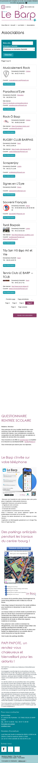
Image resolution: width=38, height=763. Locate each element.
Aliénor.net (21, 761)
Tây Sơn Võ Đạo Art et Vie (17, 253)
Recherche (29, 7)
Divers (19, 187)
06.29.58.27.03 (11, 97)
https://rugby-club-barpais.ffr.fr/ (21, 149)
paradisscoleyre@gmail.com (18, 105)
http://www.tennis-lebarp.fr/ (20, 286)
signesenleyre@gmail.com (17, 191)
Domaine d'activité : (10, 46)
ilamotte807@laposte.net (17, 214)
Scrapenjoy (10, 163)
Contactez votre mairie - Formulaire (13, 758)
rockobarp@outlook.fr (16, 128)
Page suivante (22, 307)
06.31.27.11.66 (11, 168)
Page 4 (21, 303)
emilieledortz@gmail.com (17, 172)
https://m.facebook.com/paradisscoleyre (15, 103)
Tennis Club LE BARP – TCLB (18, 275)
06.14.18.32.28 (19, 231)
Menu (8, 7)
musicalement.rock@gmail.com (19, 80)
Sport (19, 143)
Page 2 (7, 303)
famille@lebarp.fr (30, 442)
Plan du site (17, 756)
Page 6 (13, 307)
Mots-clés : (7, 43)
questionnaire (24, 440)
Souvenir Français (15, 203)
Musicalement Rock (16, 68)
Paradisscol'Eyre (14, 92)
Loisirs (19, 166)
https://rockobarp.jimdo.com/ (20, 126)
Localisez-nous (5, 726)
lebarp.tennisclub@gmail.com (18, 288)
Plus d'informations (9, 84)
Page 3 (14, 303)
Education (20, 95)
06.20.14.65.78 (11, 260)
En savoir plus (20, 3)
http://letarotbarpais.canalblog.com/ (23, 235)
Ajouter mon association (24, 315)
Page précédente (23, 299)
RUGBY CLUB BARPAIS (18, 140)
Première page (10, 299)
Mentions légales (7, 756)
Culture (28, 71)
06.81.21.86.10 (11, 145)
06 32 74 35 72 (19, 73)
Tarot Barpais (11, 225)
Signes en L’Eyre (13, 184)
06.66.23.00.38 (19, 122)
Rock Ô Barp (11, 117)
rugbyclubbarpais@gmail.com (18, 151)
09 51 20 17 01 (19, 282)
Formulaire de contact (8, 724)
